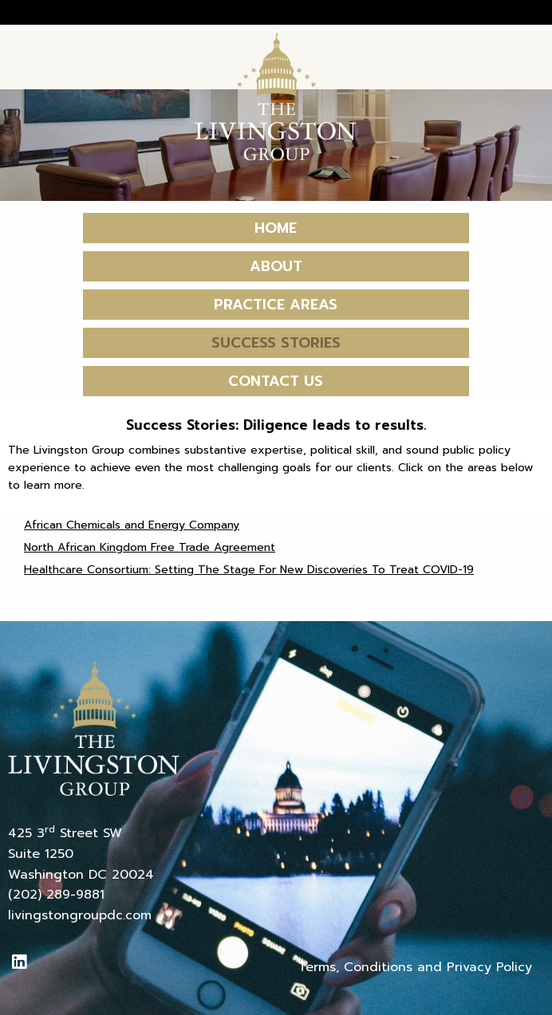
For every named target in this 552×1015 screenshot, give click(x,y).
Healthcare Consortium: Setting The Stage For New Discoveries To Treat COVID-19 (249, 569)
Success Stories (276, 343)
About (276, 266)
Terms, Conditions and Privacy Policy (415, 967)
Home (275, 228)
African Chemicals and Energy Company (131, 525)
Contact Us (275, 381)
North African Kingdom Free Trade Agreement (149, 547)
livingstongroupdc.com (80, 915)
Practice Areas (275, 304)
